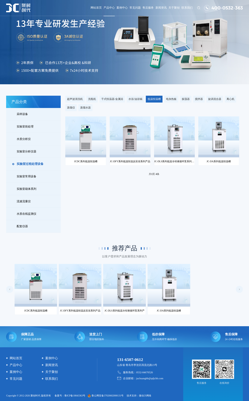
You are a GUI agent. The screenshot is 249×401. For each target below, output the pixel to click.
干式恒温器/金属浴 (112, 99)
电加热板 (171, 99)
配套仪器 (22, 226)
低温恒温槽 (154, 99)
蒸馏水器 (85, 107)
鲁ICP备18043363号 (74, 395)
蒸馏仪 (71, 107)
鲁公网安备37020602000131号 (108, 395)
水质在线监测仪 (26, 213)
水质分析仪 (24, 138)
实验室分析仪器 (26, 151)
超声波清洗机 (75, 99)
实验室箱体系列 (26, 188)
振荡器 (186, 99)
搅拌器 (199, 99)
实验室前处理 (25, 126)
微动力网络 (145, 395)
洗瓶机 (92, 99)
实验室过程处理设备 (30, 164)
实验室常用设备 (26, 176)
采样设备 (22, 114)
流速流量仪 (24, 201)
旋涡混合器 (214, 99)
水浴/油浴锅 (135, 99)
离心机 (230, 99)
